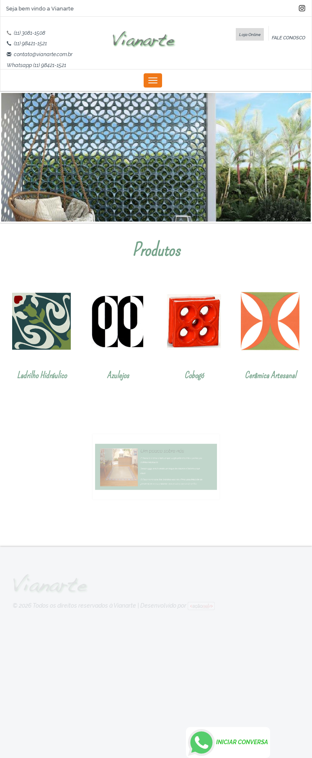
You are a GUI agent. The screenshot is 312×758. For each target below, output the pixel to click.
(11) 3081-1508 (29, 33)
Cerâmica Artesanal (270, 375)
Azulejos (118, 375)
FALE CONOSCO (288, 38)
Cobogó (194, 375)
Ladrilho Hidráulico (42, 375)
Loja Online (249, 34)
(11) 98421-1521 (30, 43)
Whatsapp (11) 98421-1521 (36, 65)
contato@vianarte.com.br (43, 54)
